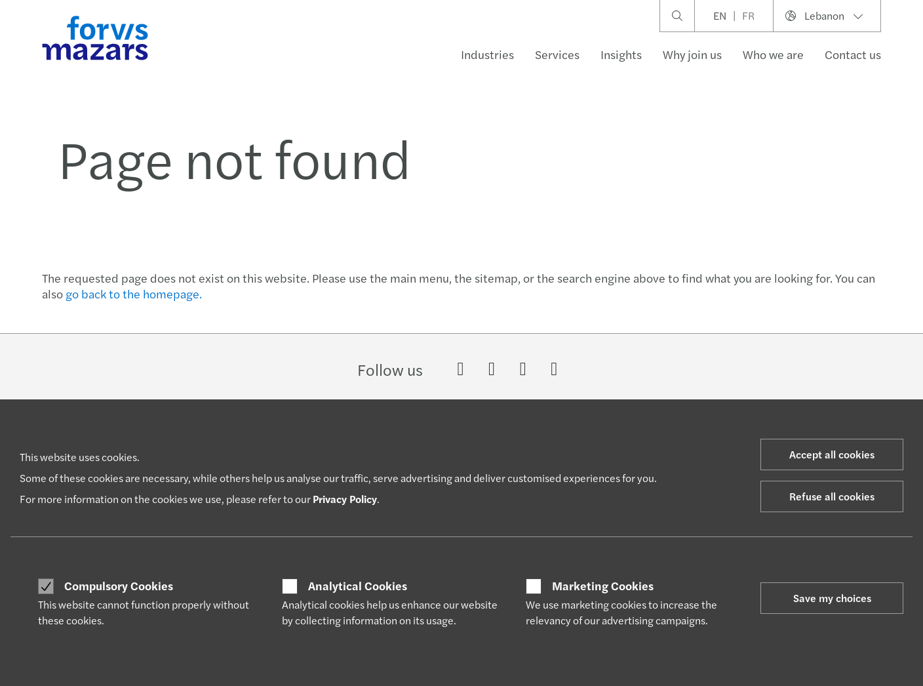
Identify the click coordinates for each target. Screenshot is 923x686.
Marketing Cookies (603, 586)
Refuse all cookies (831, 496)
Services (557, 54)
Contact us (853, 54)
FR (748, 15)
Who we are (773, 54)
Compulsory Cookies (118, 586)
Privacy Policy (345, 498)
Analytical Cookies (357, 586)
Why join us (692, 54)
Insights (621, 54)
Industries (487, 54)
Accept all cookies (831, 454)
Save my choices (832, 597)
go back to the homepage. (134, 293)
